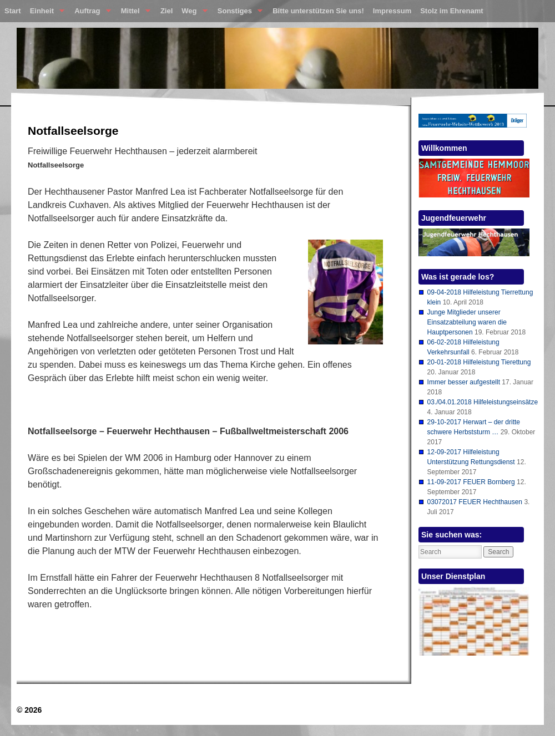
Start (12, 11)
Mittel (133, 13)
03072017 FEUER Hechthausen (474, 502)
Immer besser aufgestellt (463, 382)
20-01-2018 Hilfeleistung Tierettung (479, 362)
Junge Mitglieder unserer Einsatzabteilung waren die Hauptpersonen (467, 322)
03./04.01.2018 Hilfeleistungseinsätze (482, 402)
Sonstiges (238, 13)
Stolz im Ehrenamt (451, 11)
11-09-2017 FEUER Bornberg (471, 482)
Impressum (392, 11)
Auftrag (90, 13)
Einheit (45, 13)
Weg (192, 13)
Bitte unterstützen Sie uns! (318, 11)
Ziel (166, 11)
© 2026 (29, 709)
